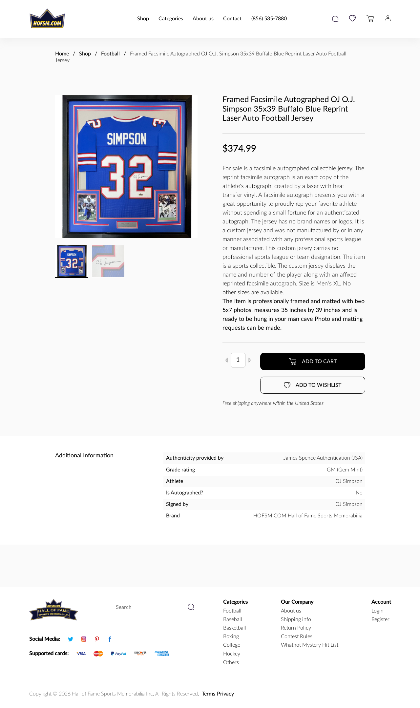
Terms (208, 694)
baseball (232, 619)
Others (231, 662)
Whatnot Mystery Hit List (309, 645)
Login (377, 611)
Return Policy (296, 628)
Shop (143, 18)
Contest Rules (296, 636)
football (232, 611)
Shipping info (296, 619)
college (231, 645)
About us (203, 18)
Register (380, 619)
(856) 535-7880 (269, 18)
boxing (231, 636)
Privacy (225, 694)
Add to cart (313, 361)
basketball (234, 628)
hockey (231, 653)
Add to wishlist (312, 385)
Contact (232, 18)
